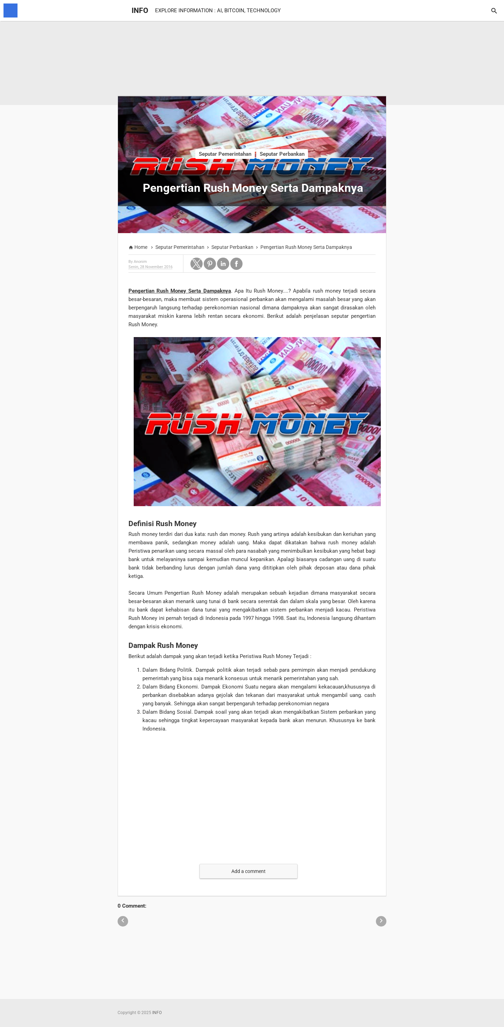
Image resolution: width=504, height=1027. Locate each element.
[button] (196, 264)
